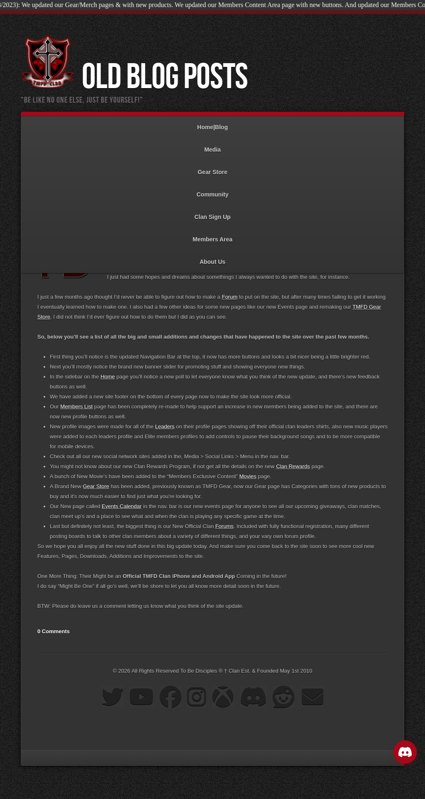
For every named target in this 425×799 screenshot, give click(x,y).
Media (212, 145)
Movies (247, 476)
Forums (224, 526)
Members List (76, 406)
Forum (229, 297)
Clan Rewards (293, 466)
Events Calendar (122, 506)
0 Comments (53, 631)
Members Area (212, 235)
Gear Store (212, 168)
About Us (212, 258)
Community (212, 190)
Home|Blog (212, 123)
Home (107, 377)
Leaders (165, 426)
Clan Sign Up (212, 213)
